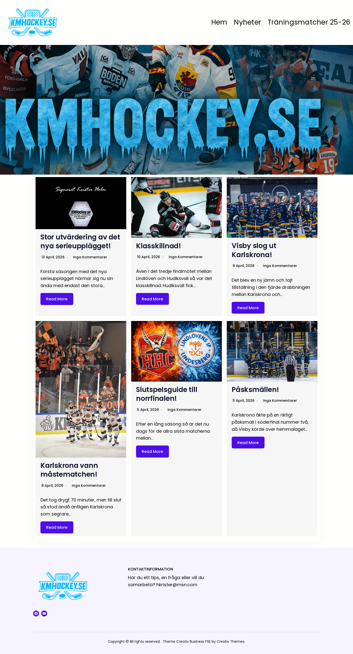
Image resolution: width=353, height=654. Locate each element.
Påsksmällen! (255, 389)
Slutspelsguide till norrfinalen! (166, 394)
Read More (56, 299)
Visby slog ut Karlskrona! (254, 250)
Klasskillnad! (158, 246)
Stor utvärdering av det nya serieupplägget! (80, 241)
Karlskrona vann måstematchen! (69, 470)
